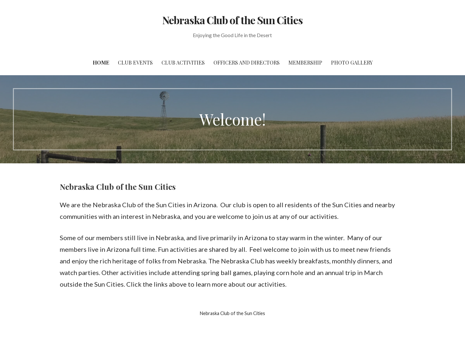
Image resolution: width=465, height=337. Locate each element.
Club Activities (183, 62)
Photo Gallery (352, 62)
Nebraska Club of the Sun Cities (232, 20)
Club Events (135, 62)
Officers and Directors (246, 62)
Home (101, 62)
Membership (305, 62)
